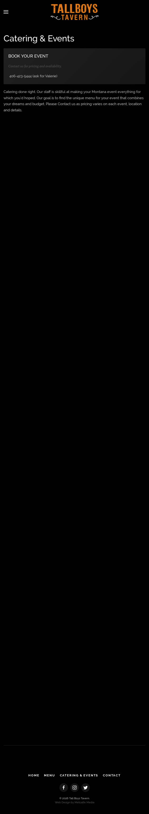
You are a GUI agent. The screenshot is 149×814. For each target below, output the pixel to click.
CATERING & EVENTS (79, 775)
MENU (49, 775)
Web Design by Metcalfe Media (74, 802)
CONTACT (112, 775)
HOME (33, 775)
